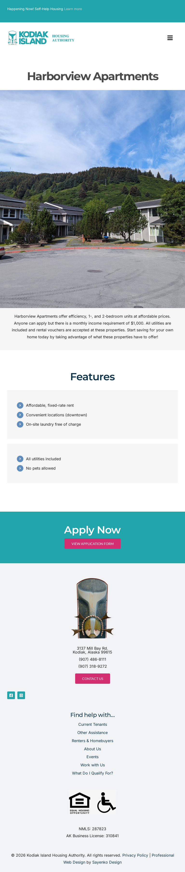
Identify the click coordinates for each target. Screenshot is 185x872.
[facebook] (11, 695)
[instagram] (21, 695)
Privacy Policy (135, 855)
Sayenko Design (107, 862)
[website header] (41, 31)
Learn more (73, 9)
